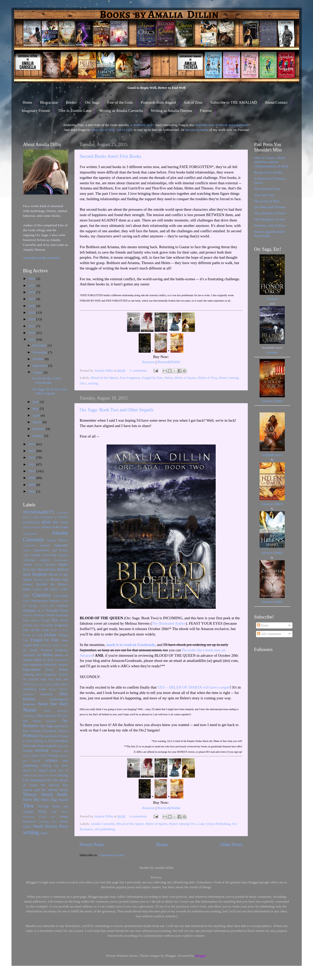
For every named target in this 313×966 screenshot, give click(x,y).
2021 (32, 299)
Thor (28, 806)
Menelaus (28, 694)
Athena (27, 564)
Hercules (50, 664)
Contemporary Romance (45, 601)
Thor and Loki (264, 195)
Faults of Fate (59, 630)
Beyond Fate (47, 569)
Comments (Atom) (112, 855)
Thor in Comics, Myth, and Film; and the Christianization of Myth (271, 162)
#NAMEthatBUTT (38, 512)
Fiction (50, 635)
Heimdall (29, 655)
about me (49, 522)
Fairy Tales (39, 625)
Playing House (48, 736)
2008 (32, 485)
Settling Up (49, 765)
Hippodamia (31, 669)
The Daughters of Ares (270, 219)
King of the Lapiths (41, 684)
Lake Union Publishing (214, 824)
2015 (32, 339)
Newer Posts (92, 844)
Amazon (148, 362)
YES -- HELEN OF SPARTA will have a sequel (193, 687)
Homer (49, 669)
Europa (45, 620)
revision (41, 750)
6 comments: (139, 816)
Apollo (27, 550)
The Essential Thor (267, 189)
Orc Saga (92, 102)
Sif (35, 770)
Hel (38, 655)
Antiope (45, 545)
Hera (26, 664)
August (38, 372)
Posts (262, 625)
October (39, 359)
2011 (32, 464)
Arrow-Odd (49, 555)
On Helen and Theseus (270, 207)
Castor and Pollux (45, 589)
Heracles (37, 664)
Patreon (206, 111)
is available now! (142, 125)
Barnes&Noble (168, 362)
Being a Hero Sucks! (268, 172)
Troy (42, 811)
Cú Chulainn (59, 605)
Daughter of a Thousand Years (45, 610)
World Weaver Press (50, 826)
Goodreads (52, 258)
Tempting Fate (40, 780)
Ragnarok (62, 745)
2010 (32, 471)
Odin (39, 716)
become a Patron (196, 130)
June (36, 402)
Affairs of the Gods (54, 527)
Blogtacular (49, 102)
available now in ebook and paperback (221, 125)
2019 (32, 312)
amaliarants (29, 545)
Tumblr (39, 258)
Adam (64, 522)
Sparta (33, 775)
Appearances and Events (50, 550)
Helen (168, 378)
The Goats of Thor (267, 201)
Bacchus (50, 564)
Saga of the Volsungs (45, 755)
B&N (279, 401)
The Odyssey (50, 785)
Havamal (46, 650)
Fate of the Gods (120, 102)
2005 (32, 491)
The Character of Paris (270, 213)
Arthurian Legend (36, 560)
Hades (34, 650)
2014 (32, 444)
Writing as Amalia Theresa (171, 111)
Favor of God (32, 635)
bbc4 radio (30, 569)
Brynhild (41, 584)
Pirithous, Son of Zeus (269, 225)
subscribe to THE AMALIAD (111, 130)
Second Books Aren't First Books (110, 156)
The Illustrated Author (169, 623)
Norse (29, 710)
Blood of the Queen (104, 378)
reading (27, 750)
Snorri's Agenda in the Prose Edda (269, 234)
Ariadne (35, 555)
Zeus (43, 833)
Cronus (43, 605)
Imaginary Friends (36, 111)
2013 (32, 451)
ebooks (50, 615)
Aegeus (27, 527)
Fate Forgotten (130, 378)
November (40, 352)
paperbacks (61, 726)
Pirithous (30, 735)
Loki (42, 689)
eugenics (35, 620)
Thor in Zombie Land (74, 111)
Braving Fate (41, 579)
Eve (55, 620)
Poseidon (61, 741)
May (36, 408)
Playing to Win (43, 741)
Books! (71, 102)
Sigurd (43, 770)
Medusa (63, 689)
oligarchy (51, 720)
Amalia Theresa (57, 540)
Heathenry (61, 650)
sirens (52, 770)
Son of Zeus (193, 102)
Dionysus (39, 615)
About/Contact (276, 102)
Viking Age (47, 816)
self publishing (104, 829)
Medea (52, 689)
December (40, 345)
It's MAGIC (31, 679)
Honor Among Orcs (182, 824)
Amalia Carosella (103, 824)
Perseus (63, 731)
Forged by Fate (152, 378)
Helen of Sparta (185, 378)
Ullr (53, 812)
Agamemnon (30, 533)
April (37, 415)
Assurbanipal (60, 560)
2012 (32, 457)
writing (93, 383)
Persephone (49, 731)
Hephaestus (61, 659)
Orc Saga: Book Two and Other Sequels (117, 409)
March (38, 422)
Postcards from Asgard (158, 102)
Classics (41, 595)
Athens (39, 564)
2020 (32, 306)
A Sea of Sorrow (42, 517)
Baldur (63, 564)
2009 (32, 478)
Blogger (200, 956)
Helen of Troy (207, 378)
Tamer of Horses (47, 775)
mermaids (47, 694)
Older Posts (231, 844)
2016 (32, 333)
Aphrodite (61, 545)
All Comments (269, 634)
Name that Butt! (53, 704)
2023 (32, 285)
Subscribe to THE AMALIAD (233, 102)
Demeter (28, 615)
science (51, 760)
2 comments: (139, 370)
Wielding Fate (47, 821)
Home (27, 102)
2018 (32, 319)
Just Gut (47, 679)
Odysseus (50, 716)
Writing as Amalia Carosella (121, 111)
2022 (32, 292)
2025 (32, 279)
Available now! (272, 455)
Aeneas (36, 527)
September (40, 366)
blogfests (39, 574)
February (39, 429)
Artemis (63, 555)
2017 (32, 326)
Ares (26, 555)
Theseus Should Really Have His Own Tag (45, 797)
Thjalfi (63, 800)
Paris (26, 731)
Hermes (63, 664)
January (38, 436)
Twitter (28, 258)
